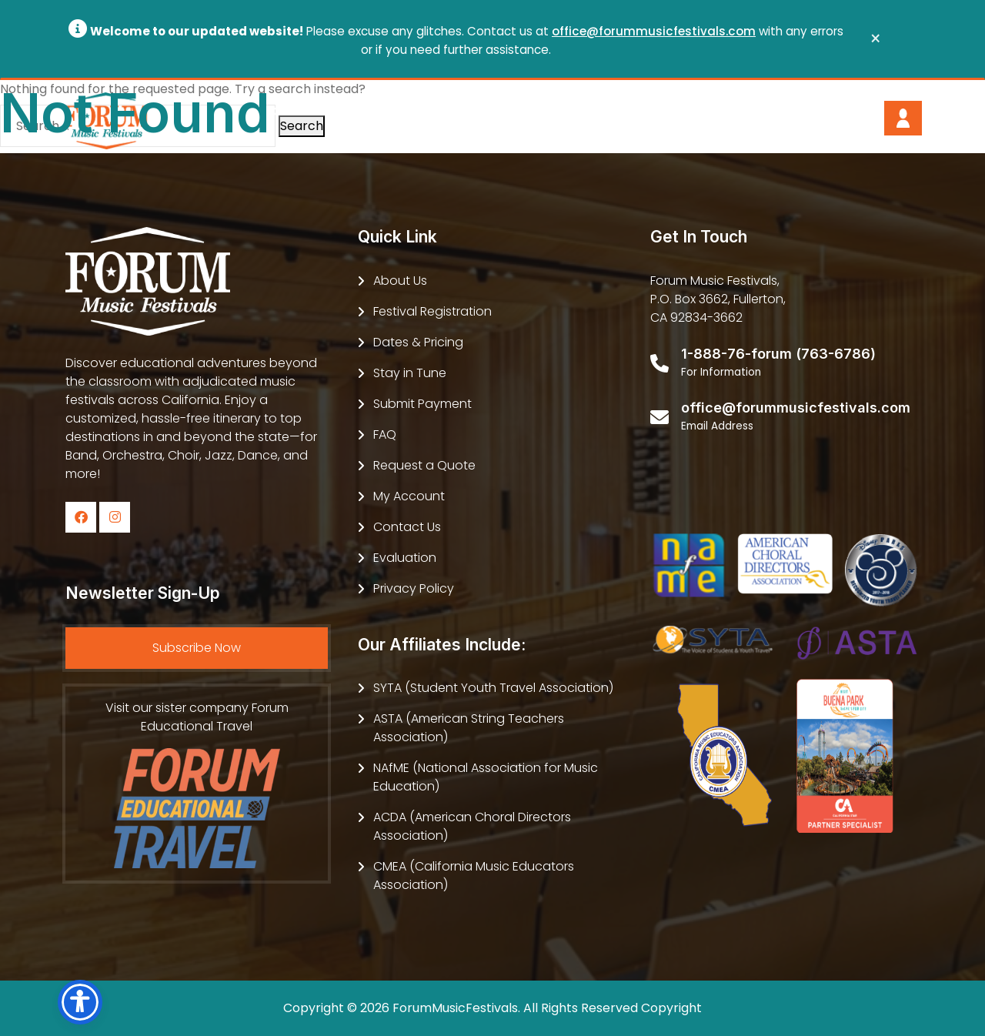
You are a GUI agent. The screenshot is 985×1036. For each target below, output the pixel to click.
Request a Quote (424, 465)
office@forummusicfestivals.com (654, 31)
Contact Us (407, 527)
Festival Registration (432, 311)
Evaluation (404, 557)
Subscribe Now (196, 648)
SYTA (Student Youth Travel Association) (493, 688)
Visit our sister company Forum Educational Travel (197, 783)
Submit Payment (422, 404)
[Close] (875, 39)
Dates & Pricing (418, 342)
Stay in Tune (409, 373)
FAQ (384, 434)
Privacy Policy (413, 588)
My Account (409, 496)
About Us (400, 280)
